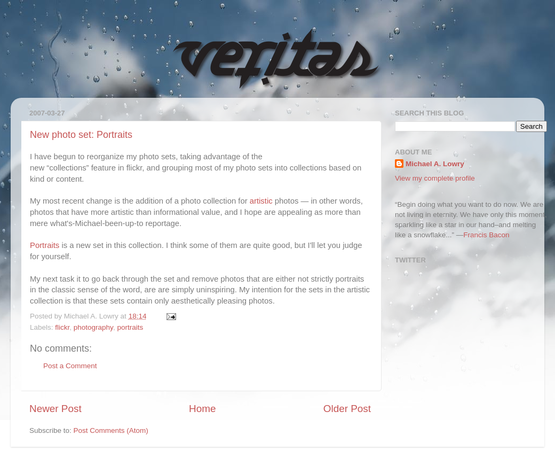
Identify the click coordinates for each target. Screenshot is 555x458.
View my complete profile (435, 178)
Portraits (44, 245)
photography (93, 327)
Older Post (347, 408)
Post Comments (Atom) (111, 430)
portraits (130, 327)
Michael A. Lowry (435, 164)
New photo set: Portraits (81, 134)
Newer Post (55, 408)
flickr (62, 327)
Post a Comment (70, 366)
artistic (261, 201)
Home (202, 408)
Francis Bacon (486, 235)
